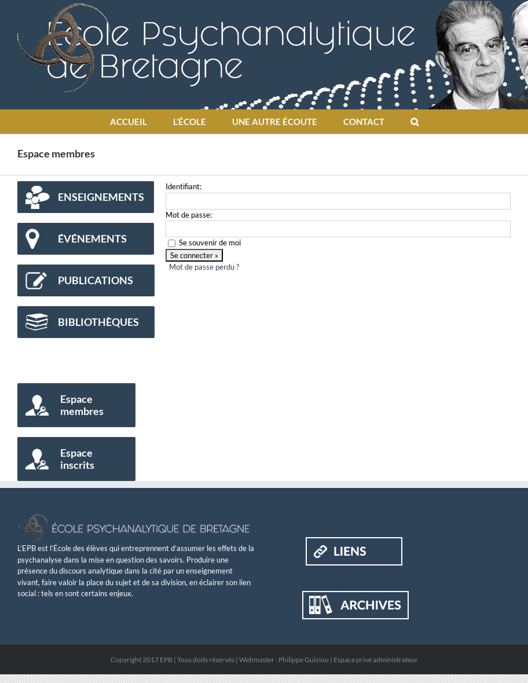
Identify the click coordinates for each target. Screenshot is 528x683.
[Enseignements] (85, 197)
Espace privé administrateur (375, 659)
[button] (414, 121)
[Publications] (86, 280)
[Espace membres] (76, 405)
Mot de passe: (189, 214)
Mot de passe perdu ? (204, 266)
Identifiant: (183, 186)
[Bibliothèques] (86, 322)
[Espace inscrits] (76, 459)
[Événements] (85, 239)
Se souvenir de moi (210, 242)
